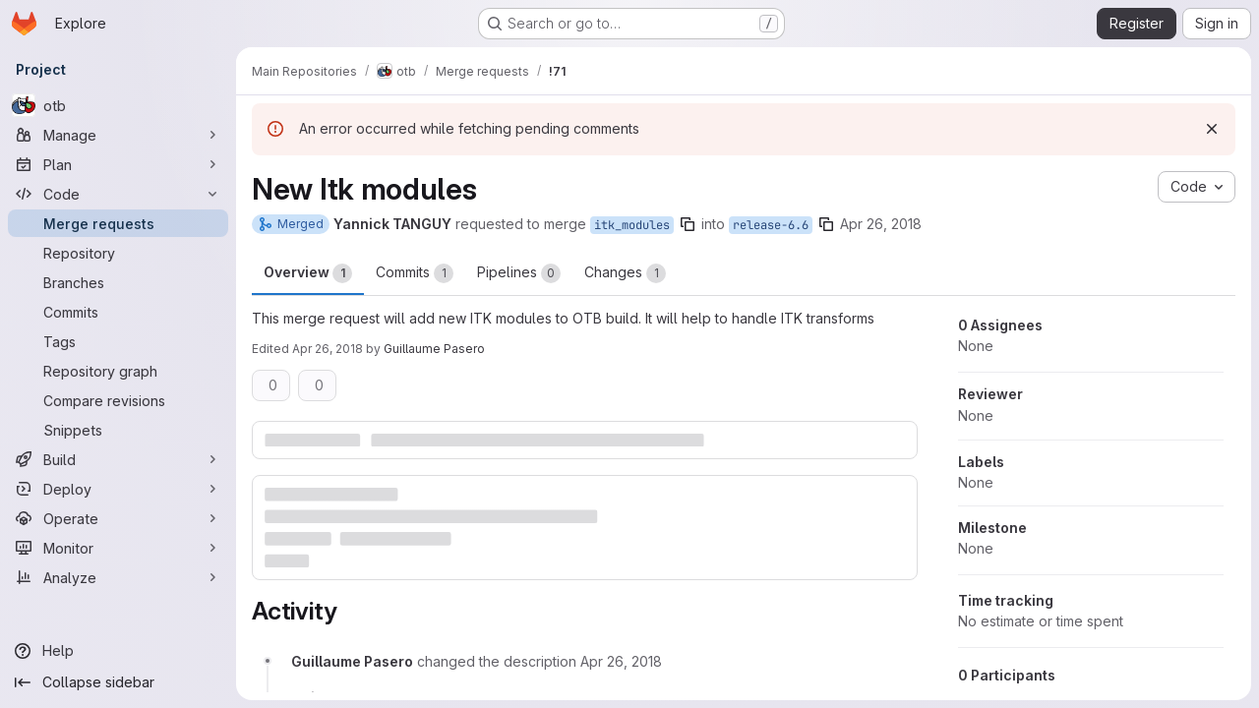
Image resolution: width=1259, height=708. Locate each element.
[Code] (118, 193)
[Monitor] (118, 547)
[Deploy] (118, 488)
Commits (414, 273)
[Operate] (118, 518)
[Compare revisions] (118, 400)
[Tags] (118, 341)
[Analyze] (118, 577)
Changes (625, 273)
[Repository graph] (118, 370)
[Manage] (118, 134)
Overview (308, 273)
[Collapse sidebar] (118, 682)
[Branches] (118, 282)
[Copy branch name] (687, 224)
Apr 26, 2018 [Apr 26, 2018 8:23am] (881, 223)
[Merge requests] (118, 223)
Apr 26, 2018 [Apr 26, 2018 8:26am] (327, 348)
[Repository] (118, 252)
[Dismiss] (1212, 129)
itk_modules (632, 225)
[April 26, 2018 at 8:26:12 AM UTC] (621, 661)
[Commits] (118, 311)
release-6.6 (771, 225)
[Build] (118, 459)
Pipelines (519, 273)
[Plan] (118, 164)
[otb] (118, 105)
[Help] (118, 651)
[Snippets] (118, 429)
